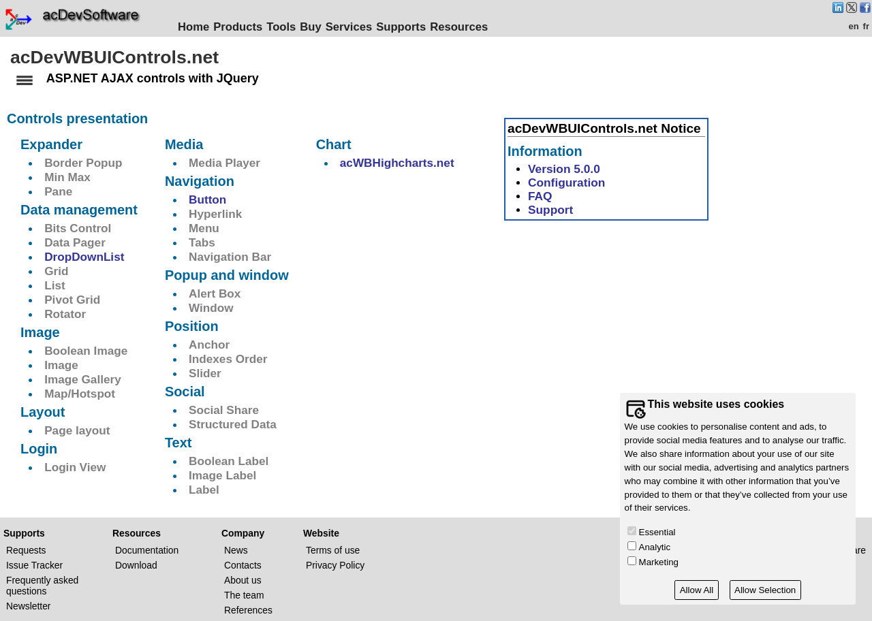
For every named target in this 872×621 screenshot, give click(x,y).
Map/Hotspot (79, 393)
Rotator (65, 313)
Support (550, 209)
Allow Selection (765, 590)
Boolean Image (85, 350)
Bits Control (77, 227)
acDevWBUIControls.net (114, 57)
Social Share (224, 409)
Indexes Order (228, 358)
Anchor (209, 344)
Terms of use (333, 549)
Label (204, 489)
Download (136, 564)
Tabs (202, 242)
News (236, 549)
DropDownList (84, 256)
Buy (318, 26)
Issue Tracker (34, 564)
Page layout (77, 429)
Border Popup (83, 162)
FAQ (540, 195)
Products (245, 26)
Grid (56, 270)
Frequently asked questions (42, 585)
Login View (75, 466)
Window (211, 307)
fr (866, 26)
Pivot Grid (72, 299)
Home (201, 26)
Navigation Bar (230, 256)
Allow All (697, 590)
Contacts (243, 564)
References (248, 609)
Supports (409, 26)
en (853, 26)
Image (61, 364)
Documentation (146, 549)
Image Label (222, 474)
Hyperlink (215, 213)
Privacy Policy (335, 564)
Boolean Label (228, 460)
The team (244, 594)
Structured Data (233, 423)
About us (243, 579)
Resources (467, 26)
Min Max (67, 176)
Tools (289, 26)
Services (357, 26)
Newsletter (28, 605)
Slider (205, 372)
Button (207, 199)
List (54, 284)
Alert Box (214, 293)
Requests (26, 549)
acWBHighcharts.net (397, 162)
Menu (204, 227)
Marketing (659, 562)
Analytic (655, 547)
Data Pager (75, 242)
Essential (657, 532)
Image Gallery (82, 378)
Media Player (224, 162)
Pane (58, 190)
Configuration (566, 182)
